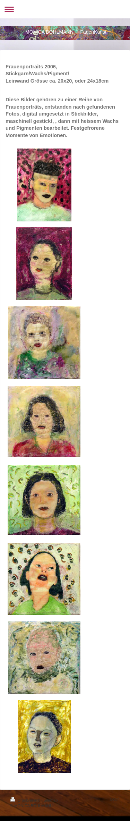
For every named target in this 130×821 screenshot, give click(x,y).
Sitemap (51, 800)
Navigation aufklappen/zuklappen (65, 9)
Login (115, 799)
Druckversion (26, 800)
